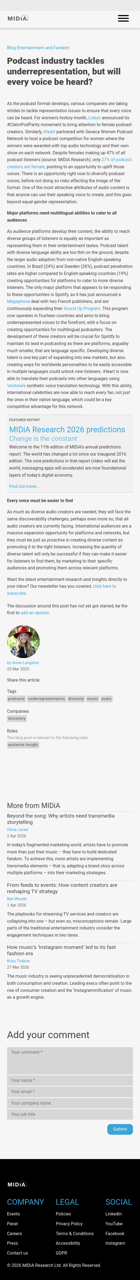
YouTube (113, 1223)
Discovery (17, 718)
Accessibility (68, 1243)
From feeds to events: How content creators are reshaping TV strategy (62, 888)
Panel (12, 1223)
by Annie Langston (23, 663)
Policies (63, 1214)
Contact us (17, 1253)
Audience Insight (23, 745)
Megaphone (19, 301)
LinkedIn (113, 1214)
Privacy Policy (69, 1223)
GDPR (61, 1253)
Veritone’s (16, 385)
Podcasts (16, 699)
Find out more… (24, 486)
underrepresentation (46, 699)
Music (92, 699)
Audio (107, 699)
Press (12, 1243)
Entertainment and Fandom (43, 47)
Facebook (114, 1233)
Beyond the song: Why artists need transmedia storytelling (61, 819)
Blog (11, 47)
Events (13, 1214)
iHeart (49, 131)
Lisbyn (94, 117)
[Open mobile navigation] (123, 19)
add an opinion (35, 612)
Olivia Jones (17, 829)
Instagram (115, 1243)
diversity (76, 699)
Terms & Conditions (75, 1233)
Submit (120, 1129)
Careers (14, 1233)
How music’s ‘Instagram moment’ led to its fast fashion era (61, 950)
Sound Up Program (82, 308)
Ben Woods (17, 899)
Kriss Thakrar (18, 961)
